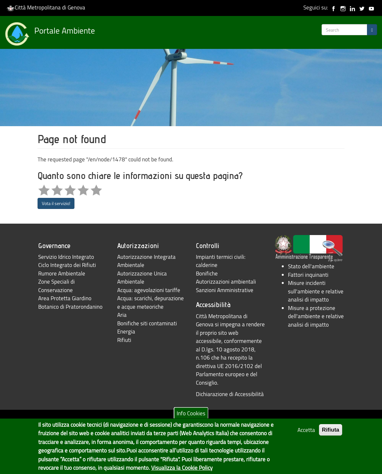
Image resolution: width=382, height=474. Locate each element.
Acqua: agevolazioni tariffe (148, 290)
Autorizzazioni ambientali (226, 281)
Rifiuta (330, 433)
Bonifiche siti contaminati (147, 323)
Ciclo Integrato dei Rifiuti (67, 265)
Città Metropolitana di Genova (46, 7)
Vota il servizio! (56, 203)
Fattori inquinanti (308, 274)
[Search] (372, 29)
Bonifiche (207, 273)
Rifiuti (124, 340)
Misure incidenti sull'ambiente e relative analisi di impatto (315, 291)
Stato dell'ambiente (311, 266)
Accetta (306, 433)
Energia (126, 331)
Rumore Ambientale (61, 273)
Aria (122, 314)
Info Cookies (191, 416)
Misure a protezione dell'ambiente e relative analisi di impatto (316, 316)
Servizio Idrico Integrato (66, 256)
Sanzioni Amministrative (224, 290)
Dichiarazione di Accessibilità (230, 394)
